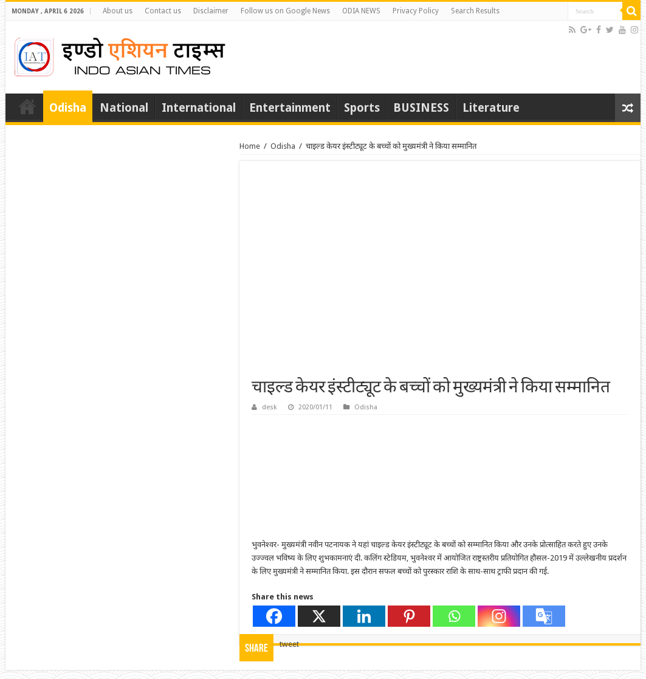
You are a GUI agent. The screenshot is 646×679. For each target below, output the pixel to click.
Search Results (475, 11)
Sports (362, 108)
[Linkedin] (364, 616)
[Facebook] (274, 616)
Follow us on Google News (285, 11)
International (199, 108)
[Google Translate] (544, 616)
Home (27, 106)
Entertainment (290, 108)
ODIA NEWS (361, 11)
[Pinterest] (409, 616)
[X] (319, 616)
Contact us (163, 11)
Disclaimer (211, 11)
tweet (289, 644)
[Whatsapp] (454, 616)
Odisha (67, 108)
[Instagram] (499, 616)
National (124, 108)
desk (269, 407)
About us (117, 11)
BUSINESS (421, 108)
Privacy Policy (416, 11)
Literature (491, 108)
